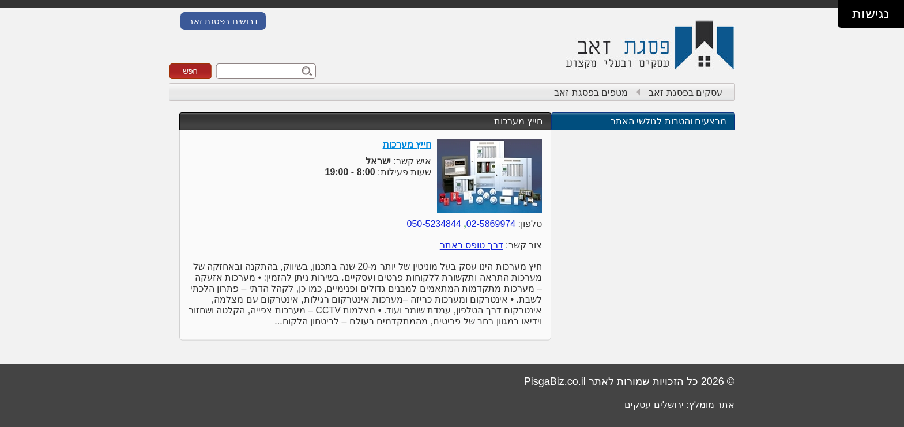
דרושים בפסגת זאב (223, 21)
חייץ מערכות (518, 121)
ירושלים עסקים (653, 405)
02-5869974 (490, 224)
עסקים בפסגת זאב (685, 92)
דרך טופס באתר (471, 245)
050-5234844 (433, 224)
